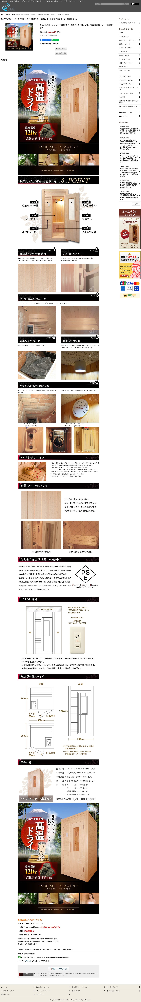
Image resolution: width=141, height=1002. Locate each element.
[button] (61, 53)
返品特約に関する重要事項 (49, 44)
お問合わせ (28, 961)
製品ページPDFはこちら (59, 969)
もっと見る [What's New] (136, 204)
